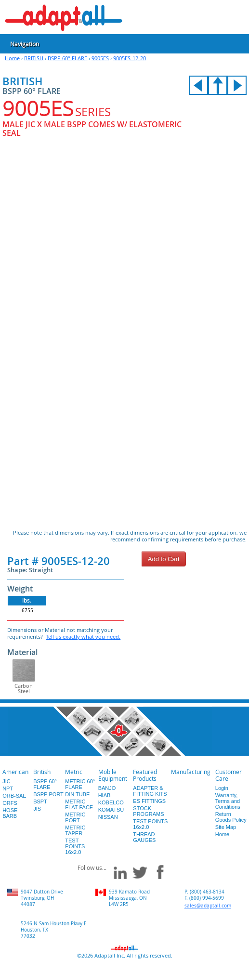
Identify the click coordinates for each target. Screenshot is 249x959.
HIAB (104, 795)
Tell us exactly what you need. (83, 636)
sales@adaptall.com (207, 906)
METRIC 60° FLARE (80, 784)
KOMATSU (111, 810)
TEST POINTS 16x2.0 (75, 846)
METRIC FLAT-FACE (79, 804)
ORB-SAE (14, 796)
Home (12, 58)
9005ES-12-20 (129, 58)
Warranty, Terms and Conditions (227, 801)
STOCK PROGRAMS (148, 811)
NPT (7, 788)
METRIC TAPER (75, 830)
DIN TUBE (77, 794)
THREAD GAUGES (144, 837)
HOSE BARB (9, 813)
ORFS (9, 803)
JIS (37, 809)
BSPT (40, 801)
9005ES (100, 58)
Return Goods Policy (231, 817)
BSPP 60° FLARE (67, 58)
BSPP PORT (48, 794)
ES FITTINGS (149, 801)
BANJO (107, 788)
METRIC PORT (75, 817)
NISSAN (108, 817)
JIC (6, 781)
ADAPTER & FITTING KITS (150, 791)
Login (221, 788)
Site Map (225, 827)
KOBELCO (111, 802)
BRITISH (33, 58)
